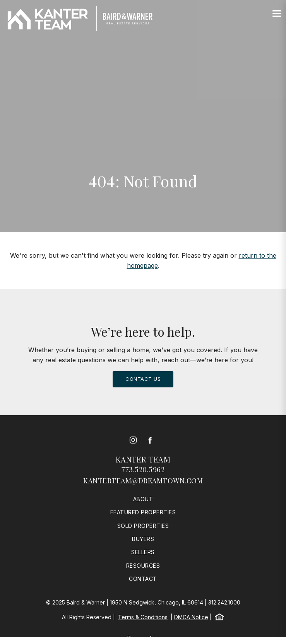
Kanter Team (143, 459)
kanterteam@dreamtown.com (143, 480)
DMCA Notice (191, 617)
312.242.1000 (224, 602)
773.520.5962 (143, 469)
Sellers (143, 552)
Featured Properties (143, 512)
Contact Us (143, 379)
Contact (143, 578)
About (143, 499)
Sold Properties (143, 525)
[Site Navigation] (276, 14)
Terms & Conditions (143, 617)
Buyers (143, 539)
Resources (143, 565)
